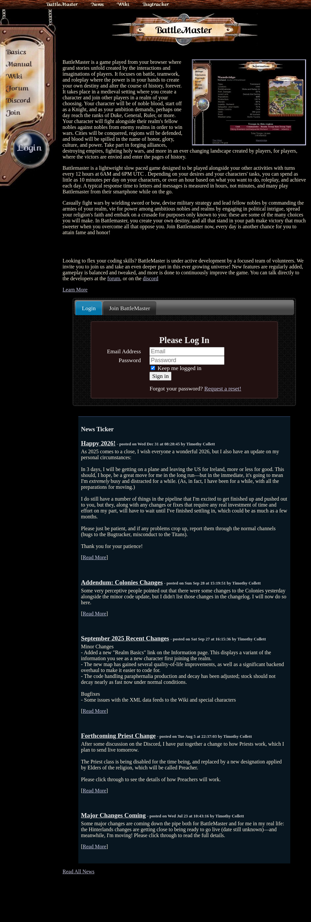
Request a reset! (222, 388)
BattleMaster (62, 4)
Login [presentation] (89, 308)
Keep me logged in (176, 368)
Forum (17, 88)
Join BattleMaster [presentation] (129, 308)
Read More (94, 557)
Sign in (160, 376)
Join (13, 112)
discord (150, 278)
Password (130, 360)
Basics (16, 52)
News (97, 4)
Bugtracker (156, 4)
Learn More (75, 289)
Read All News (78, 871)
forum (113, 278)
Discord (18, 100)
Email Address (124, 351)
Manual (19, 64)
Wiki (123, 4)
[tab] (89, 308)
